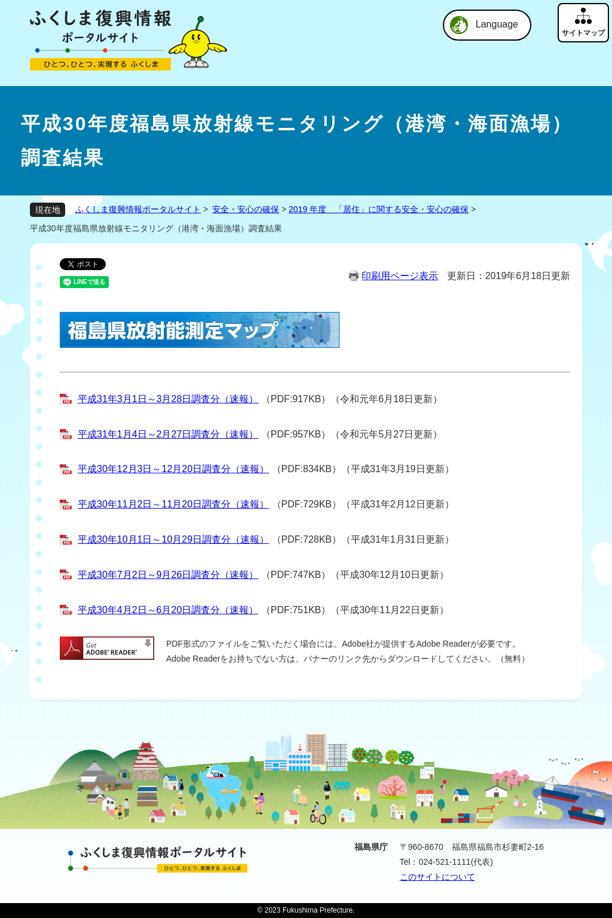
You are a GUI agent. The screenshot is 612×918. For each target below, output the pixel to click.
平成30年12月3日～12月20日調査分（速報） (173, 469)
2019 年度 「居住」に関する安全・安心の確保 (379, 209)
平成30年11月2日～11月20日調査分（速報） (173, 504)
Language (497, 24)
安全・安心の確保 (245, 209)
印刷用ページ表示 (400, 276)
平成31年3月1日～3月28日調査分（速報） (168, 399)
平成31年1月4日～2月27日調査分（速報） (168, 434)
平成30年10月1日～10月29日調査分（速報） (173, 539)
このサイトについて (437, 877)
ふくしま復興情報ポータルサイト (138, 209)
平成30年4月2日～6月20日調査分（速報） (168, 610)
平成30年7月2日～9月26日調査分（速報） (168, 575)
